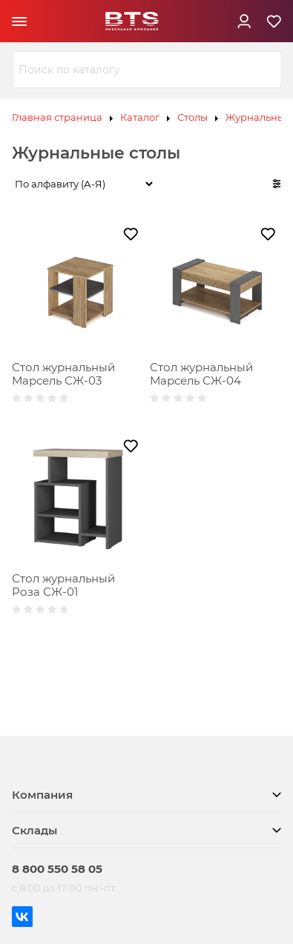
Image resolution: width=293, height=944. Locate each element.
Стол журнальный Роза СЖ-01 (63, 585)
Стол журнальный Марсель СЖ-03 (63, 374)
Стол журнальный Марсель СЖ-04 (201, 374)
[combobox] (146, 69)
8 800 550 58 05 (57, 869)
